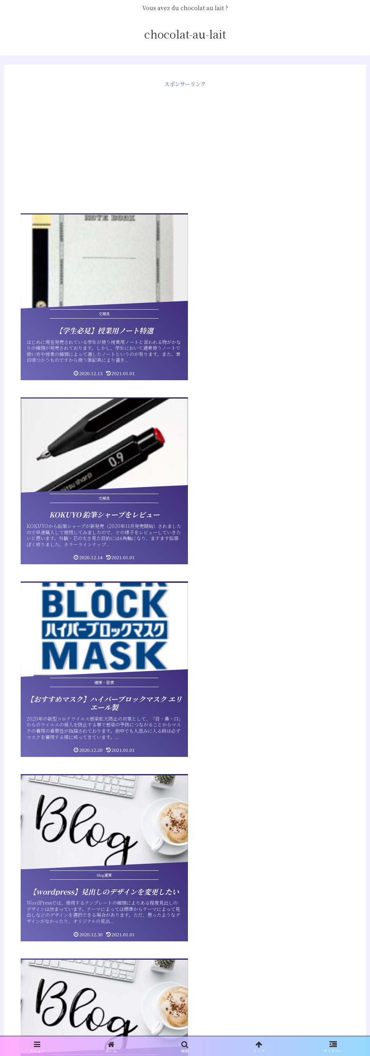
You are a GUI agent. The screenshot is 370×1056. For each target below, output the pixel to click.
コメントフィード (41, 985)
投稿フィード (34, 968)
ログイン (28, 951)
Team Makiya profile (47, 878)
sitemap (28, 861)
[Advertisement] (185, 143)
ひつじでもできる (41, 894)
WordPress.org (39, 1002)
